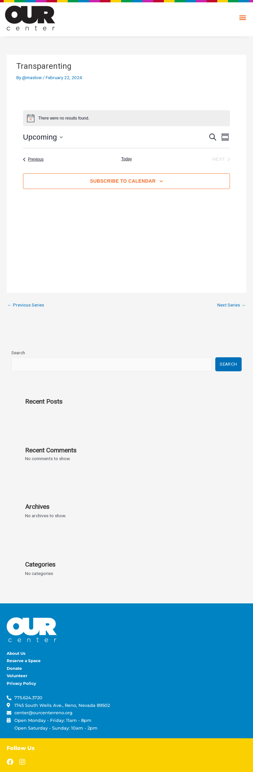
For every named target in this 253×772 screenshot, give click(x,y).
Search (18, 352)
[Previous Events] (33, 159)
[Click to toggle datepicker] (43, 137)
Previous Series (25, 305)
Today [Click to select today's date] (126, 159)
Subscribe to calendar (123, 181)
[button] (242, 17)
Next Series (231, 305)
